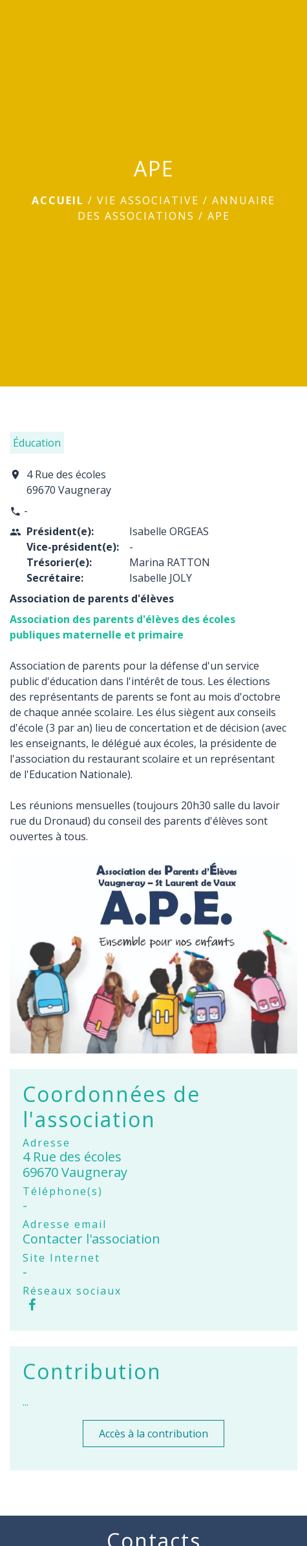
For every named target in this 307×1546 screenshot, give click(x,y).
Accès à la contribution (153, 1433)
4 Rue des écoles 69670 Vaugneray (68, 482)
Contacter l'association (91, 1238)
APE (218, 216)
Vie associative (148, 200)
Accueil (58, 200)
